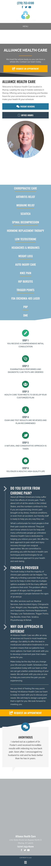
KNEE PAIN (25, 273)
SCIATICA (26, 214)
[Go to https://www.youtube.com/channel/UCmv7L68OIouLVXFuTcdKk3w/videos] (29, 7)
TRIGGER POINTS (25, 290)
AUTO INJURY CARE (25, 264)
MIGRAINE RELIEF (25, 205)
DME (25, 315)
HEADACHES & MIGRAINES (25, 247)
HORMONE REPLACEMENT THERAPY (25, 230)
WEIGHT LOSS (25, 256)
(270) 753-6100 (25, 3)
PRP (25, 307)
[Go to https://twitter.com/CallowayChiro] (26, 7)
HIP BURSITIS (25, 281)
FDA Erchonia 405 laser (25, 298)
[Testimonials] (25, 747)
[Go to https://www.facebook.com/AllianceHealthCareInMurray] (22, 7)
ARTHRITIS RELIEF (25, 197)
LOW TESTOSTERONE (25, 239)
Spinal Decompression (25, 222)
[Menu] (25, 862)
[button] (25, 68)
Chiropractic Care (25, 188)
